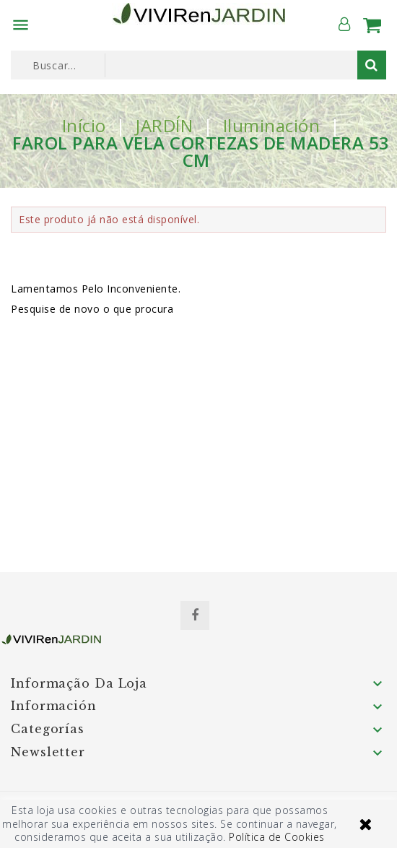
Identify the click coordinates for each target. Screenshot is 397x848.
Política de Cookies (277, 837)
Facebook (194, 615)
